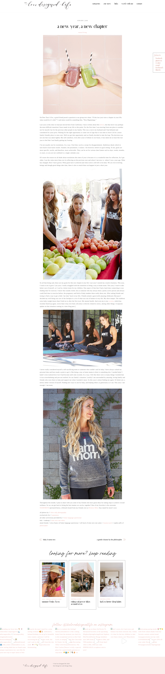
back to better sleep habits (110, 602)
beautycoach (107, 523)
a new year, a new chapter (82, 26)
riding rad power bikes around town (80, 603)
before (102, 125)
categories (96, 4)
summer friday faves (51, 602)
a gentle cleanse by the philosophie (109, 540)
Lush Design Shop (67, 666)
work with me (127, 4)
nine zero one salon (58, 520)
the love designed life (60, 663)
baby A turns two (49, 540)
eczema (111, 301)
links (116, 4)
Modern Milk (93, 508)
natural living (82, 32)
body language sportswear (73, 518)
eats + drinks (46, 599)
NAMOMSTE (44, 508)
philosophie (44, 525)
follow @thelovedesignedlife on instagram (82, 625)
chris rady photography (58, 512)
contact (139, 4)
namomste (55, 515)
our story (107, 4)
